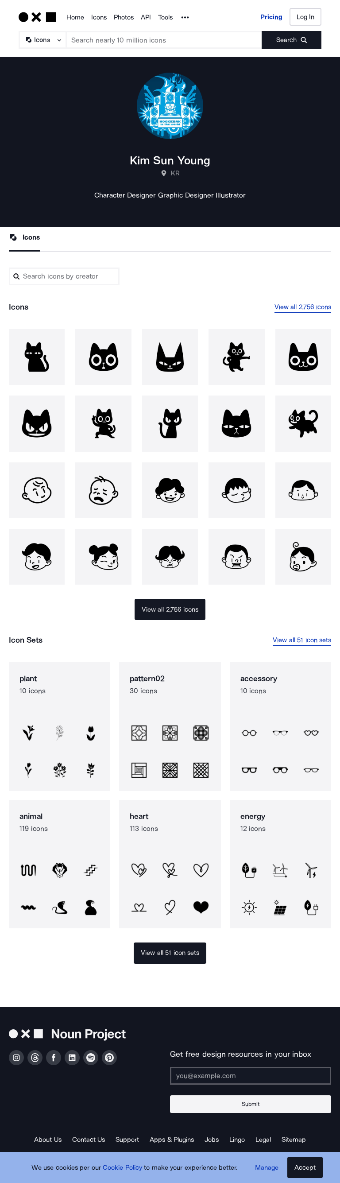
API (146, 17)
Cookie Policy (122, 1167)
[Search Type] (42, 40)
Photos (124, 17)
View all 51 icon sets (302, 640)
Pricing (271, 17)
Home (75, 17)
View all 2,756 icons (303, 307)
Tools (165, 17)
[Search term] (164, 40)
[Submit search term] (291, 40)
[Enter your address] (250, 1076)
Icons (99, 17)
